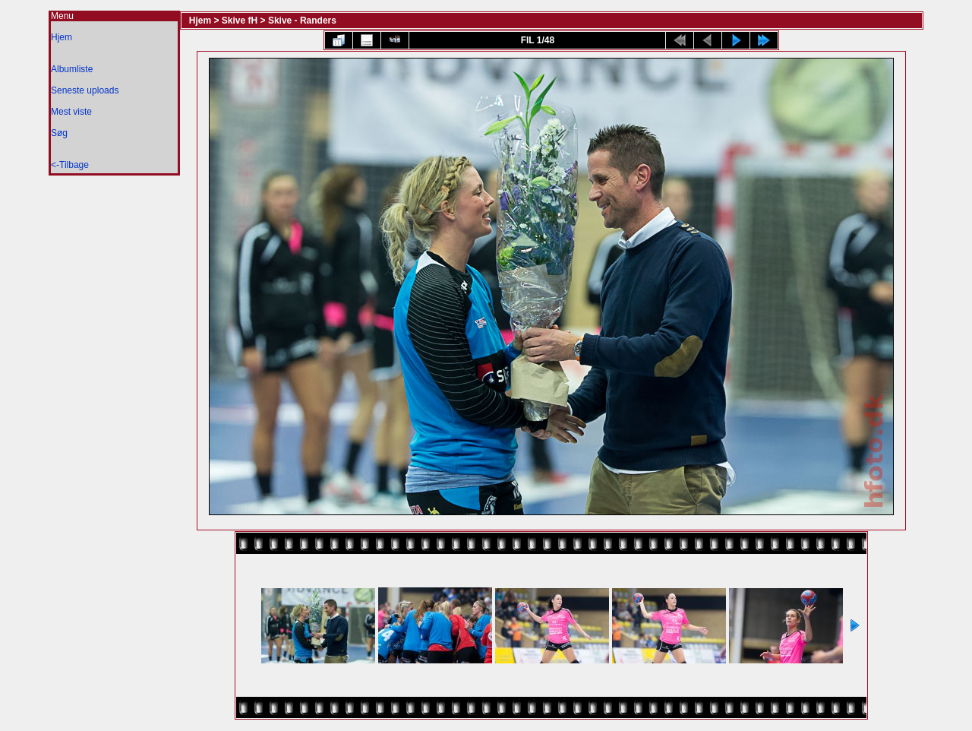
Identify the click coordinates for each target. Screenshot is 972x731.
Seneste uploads (84, 90)
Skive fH (239, 20)
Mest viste (71, 111)
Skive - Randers (302, 20)
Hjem (61, 37)
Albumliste (72, 69)
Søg (59, 133)
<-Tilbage (70, 165)
